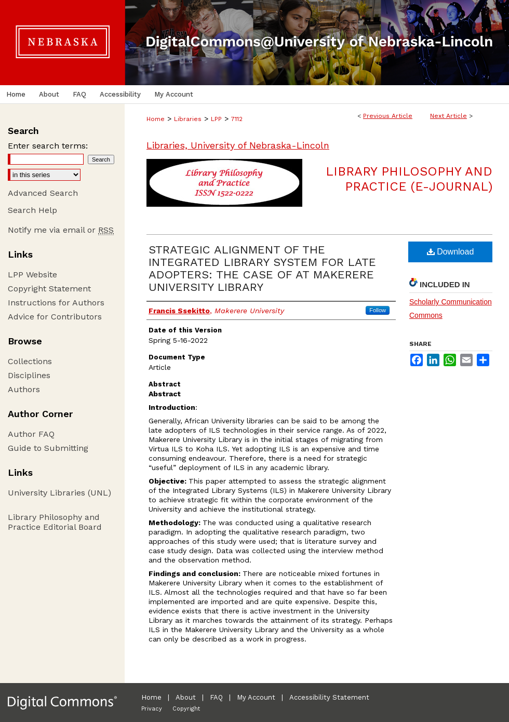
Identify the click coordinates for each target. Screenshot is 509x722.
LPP (216, 119)
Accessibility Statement (329, 697)
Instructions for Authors (56, 302)
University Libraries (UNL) (59, 493)
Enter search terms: (48, 146)
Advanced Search (43, 193)
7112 (237, 119)
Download (450, 251)
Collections (30, 361)
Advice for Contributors (55, 317)
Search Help (32, 210)
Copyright (186, 708)
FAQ (216, 697)
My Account (256, 697)
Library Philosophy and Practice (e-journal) (409, 179)
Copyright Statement (49, 288)
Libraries (188, 119)
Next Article (448, 115)
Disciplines (29, 375)
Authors (24, 389)
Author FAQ (31, 434)
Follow (377, 310)
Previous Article (387, 115)
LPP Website (32, 274)
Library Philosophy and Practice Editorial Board (55, 522)
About (186, 697)
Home (155, 119)
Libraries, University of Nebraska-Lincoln (237, 145)
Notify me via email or (61, 230)
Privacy (151, 708)
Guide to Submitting (48, 448)
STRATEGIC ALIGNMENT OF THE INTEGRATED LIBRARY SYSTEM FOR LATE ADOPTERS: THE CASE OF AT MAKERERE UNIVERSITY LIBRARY (262, 268)
